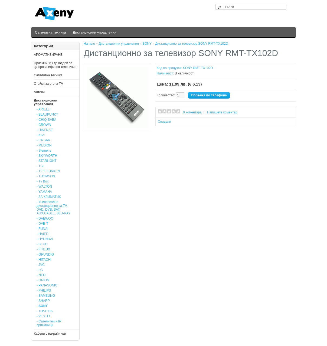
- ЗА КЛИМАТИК (49, 197)
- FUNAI (42, 229)
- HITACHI (44, 260)
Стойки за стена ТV (48, 84)
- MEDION (44, 145)
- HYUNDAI (45, 239)
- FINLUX (43, 249)
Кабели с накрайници (50, 333)
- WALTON (44, 186)
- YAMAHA (44, 192)
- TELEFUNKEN (48, 171)
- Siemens (44, 150)
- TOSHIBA (45, 311)
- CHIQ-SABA (46, 120)
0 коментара (192, 112)
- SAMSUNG (46, 296)
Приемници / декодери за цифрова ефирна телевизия (55, 65)
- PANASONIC (47, 285)
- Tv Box (42, 181)
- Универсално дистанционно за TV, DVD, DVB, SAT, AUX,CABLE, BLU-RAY (53, 207)
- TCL (41, 166)
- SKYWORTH (47, 156)
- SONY (42, 306)
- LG (40, 270)
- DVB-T (42, 224)
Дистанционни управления (94, 32)
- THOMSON (46, 176)
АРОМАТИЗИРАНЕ (48, 55)
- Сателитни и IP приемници (49, 323)
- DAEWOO (45, 218)
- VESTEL (44, 316)
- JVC (41, 265)
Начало (89, 43)
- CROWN (44, 125)
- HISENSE (45, 130)
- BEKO (42, 244)
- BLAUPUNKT (47, 114)
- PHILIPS (44, 290)
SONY (147, 43)
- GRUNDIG (45, 254)
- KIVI (41, 135)
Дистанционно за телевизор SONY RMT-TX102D (191, 43)
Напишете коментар (222, 112)
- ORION (43, 280)
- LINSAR (43, 140)
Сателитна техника (50, 32)
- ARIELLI (43, 109)
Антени (39, 92)
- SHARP (43, 301)
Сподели (164, 121)
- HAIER (42, 234)
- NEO (41, 275)
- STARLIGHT (47, 161)
